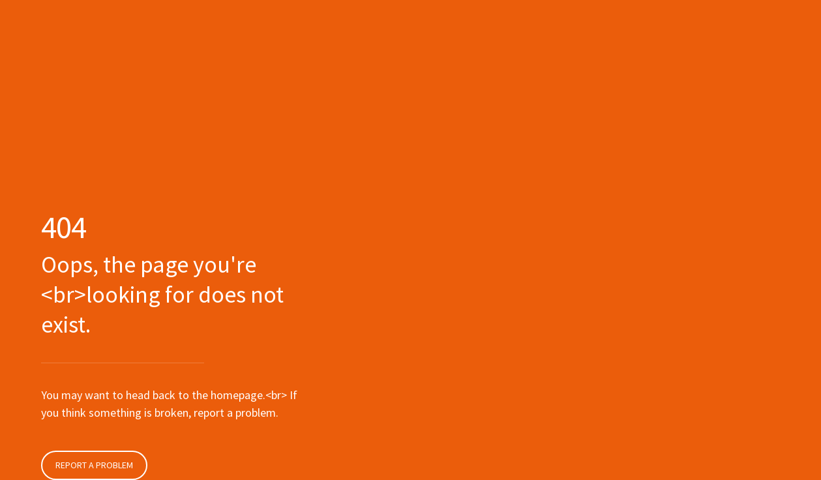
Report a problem (94, 465)
